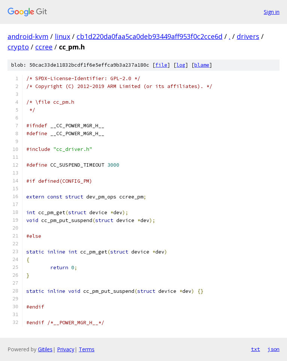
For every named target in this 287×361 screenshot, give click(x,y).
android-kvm (28, 36)
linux (62, 36)
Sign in (271, 11)
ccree (44, 46)
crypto (18, 46)
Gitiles (45, 349)
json (273, 349)
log (180, 65)
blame (201, 65)
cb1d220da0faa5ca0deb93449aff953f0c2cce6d (149, 36)
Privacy (65, 349)
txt (255, 349)
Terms (87, 349)
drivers (248, 36)
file (161, 65)
